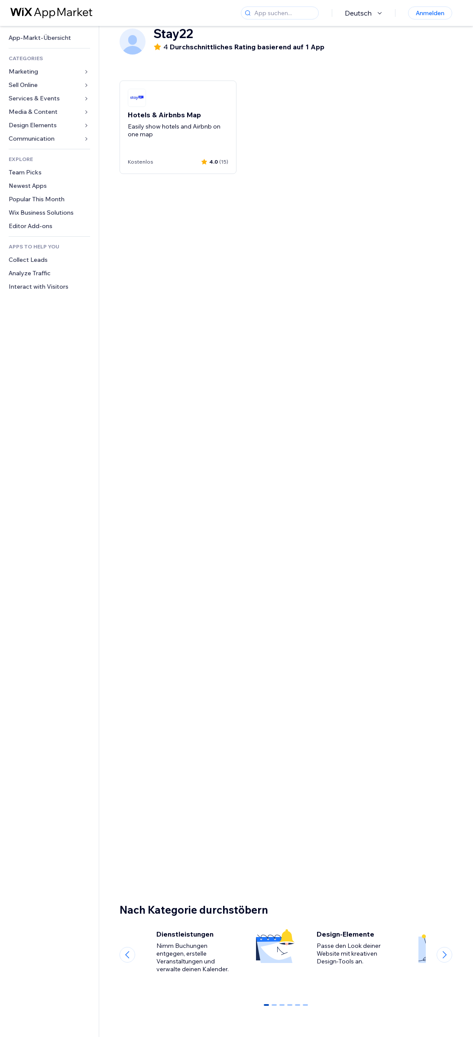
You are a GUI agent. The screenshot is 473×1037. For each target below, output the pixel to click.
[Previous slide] (127, 955)
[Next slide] (444, 955)
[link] (49, 38)
